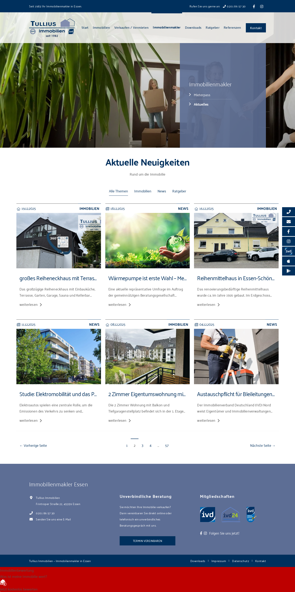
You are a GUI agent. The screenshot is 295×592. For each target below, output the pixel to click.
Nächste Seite (260, 445)
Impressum (218, 560)
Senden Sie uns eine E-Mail (53, 519)
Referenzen (232, 27)
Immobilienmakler (166, 27)
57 (167, 445)
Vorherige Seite (35, 445)
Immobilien (101, 27)
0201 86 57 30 (45, 512)
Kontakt (256, 28)
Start (85, 27)
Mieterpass (202, 94)
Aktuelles (201, 104)
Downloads (193, 27)
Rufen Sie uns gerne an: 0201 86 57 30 (217, 6)
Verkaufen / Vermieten (131, 27)
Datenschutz (240, 560)
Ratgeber (212, 27)
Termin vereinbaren (147, 540)
